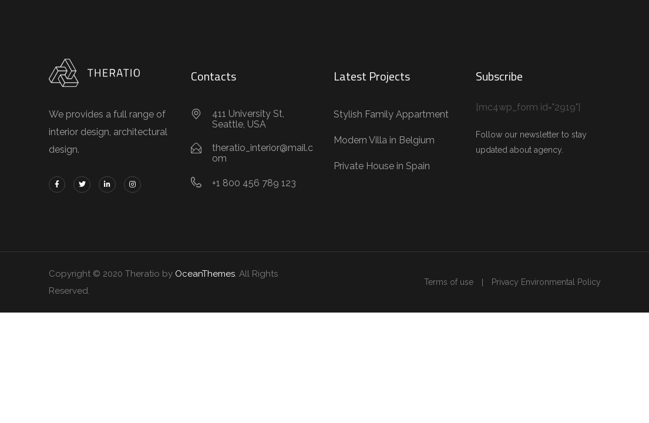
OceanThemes (205, 273)
